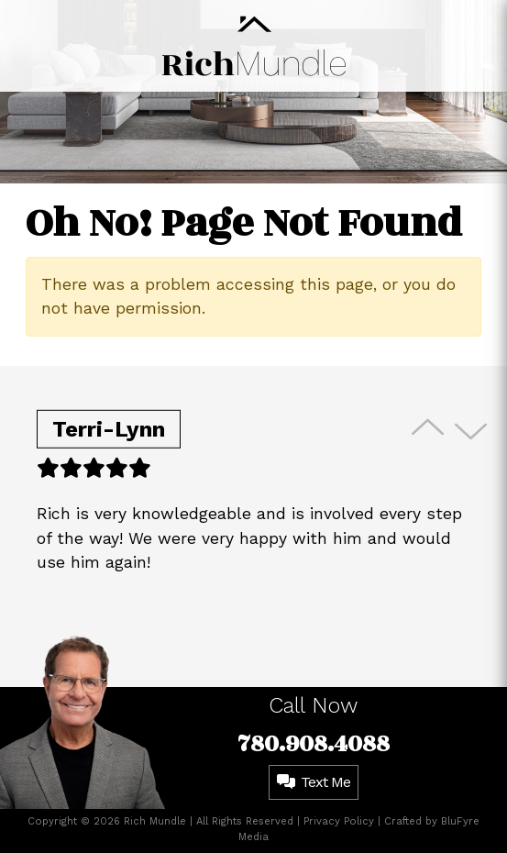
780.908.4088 (313, 744)
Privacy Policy (338, 821)
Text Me (313, 782)
